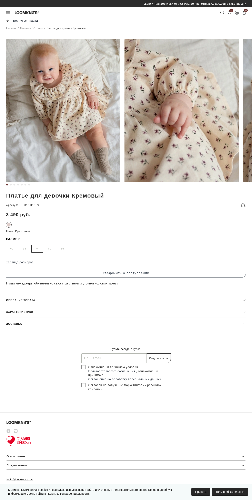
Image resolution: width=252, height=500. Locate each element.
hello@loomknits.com (20, 479)
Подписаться (158, 358)
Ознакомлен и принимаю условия (113, 367)
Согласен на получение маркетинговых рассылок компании (124, 387)
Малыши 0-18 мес (31, 28)
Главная (11, 28)
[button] (126, 300)
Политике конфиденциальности (68, 493)
